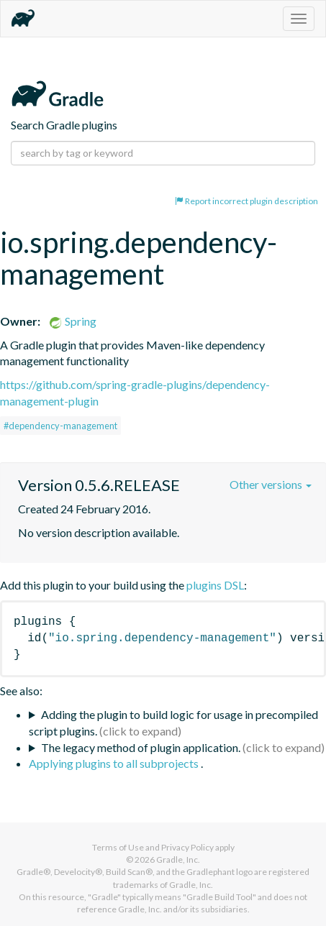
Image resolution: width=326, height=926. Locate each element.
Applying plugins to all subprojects (115, 763)
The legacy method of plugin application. (140, 747)
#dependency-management (60, 425)
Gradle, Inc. (178, 859)
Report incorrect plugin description (246, 201)
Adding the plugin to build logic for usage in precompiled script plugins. (173, 722)
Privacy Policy (187, 847)
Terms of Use (118, 847)
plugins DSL (215, 585)
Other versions (271, 484)
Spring (72, 321)
